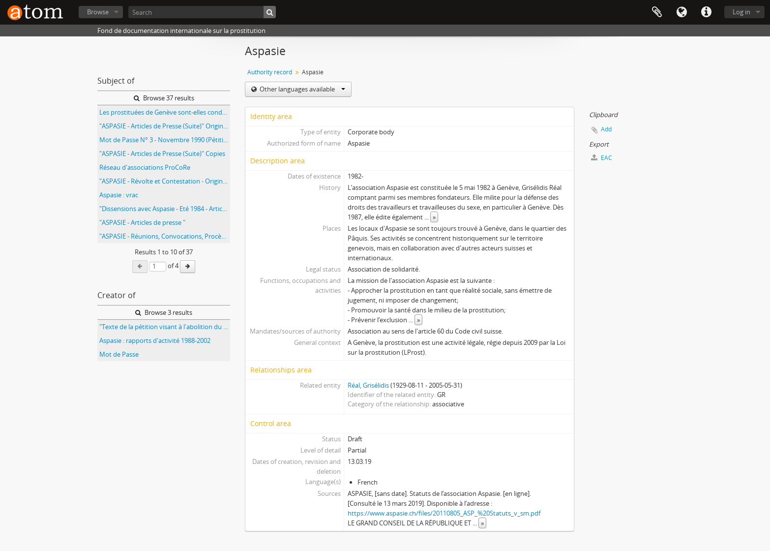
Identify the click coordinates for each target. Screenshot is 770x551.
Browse (98, 11)
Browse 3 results (163, 312)
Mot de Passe (119, 354)
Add (606, 129)
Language (681, 12)
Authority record (269, 72)
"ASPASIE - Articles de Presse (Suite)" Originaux (164, 126)
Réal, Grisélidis (368, 385)
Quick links (706, 12)
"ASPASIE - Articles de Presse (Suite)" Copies (162, 153)
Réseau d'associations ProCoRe (144, 167)
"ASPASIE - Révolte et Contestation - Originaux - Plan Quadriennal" (164, 181)
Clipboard (657, 12)
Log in (741, 11)
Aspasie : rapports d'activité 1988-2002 (154, 340)
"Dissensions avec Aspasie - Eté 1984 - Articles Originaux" (164, 208)
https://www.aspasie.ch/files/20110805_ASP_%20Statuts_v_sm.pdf (444, 513)
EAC (601, 157)
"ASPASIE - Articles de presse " (142, 222)
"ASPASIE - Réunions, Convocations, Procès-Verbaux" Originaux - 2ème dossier (164, 236)
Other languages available (301, 89)
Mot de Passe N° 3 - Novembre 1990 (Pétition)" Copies (164, 139)
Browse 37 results (164, 97)
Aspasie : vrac (118, 194)
